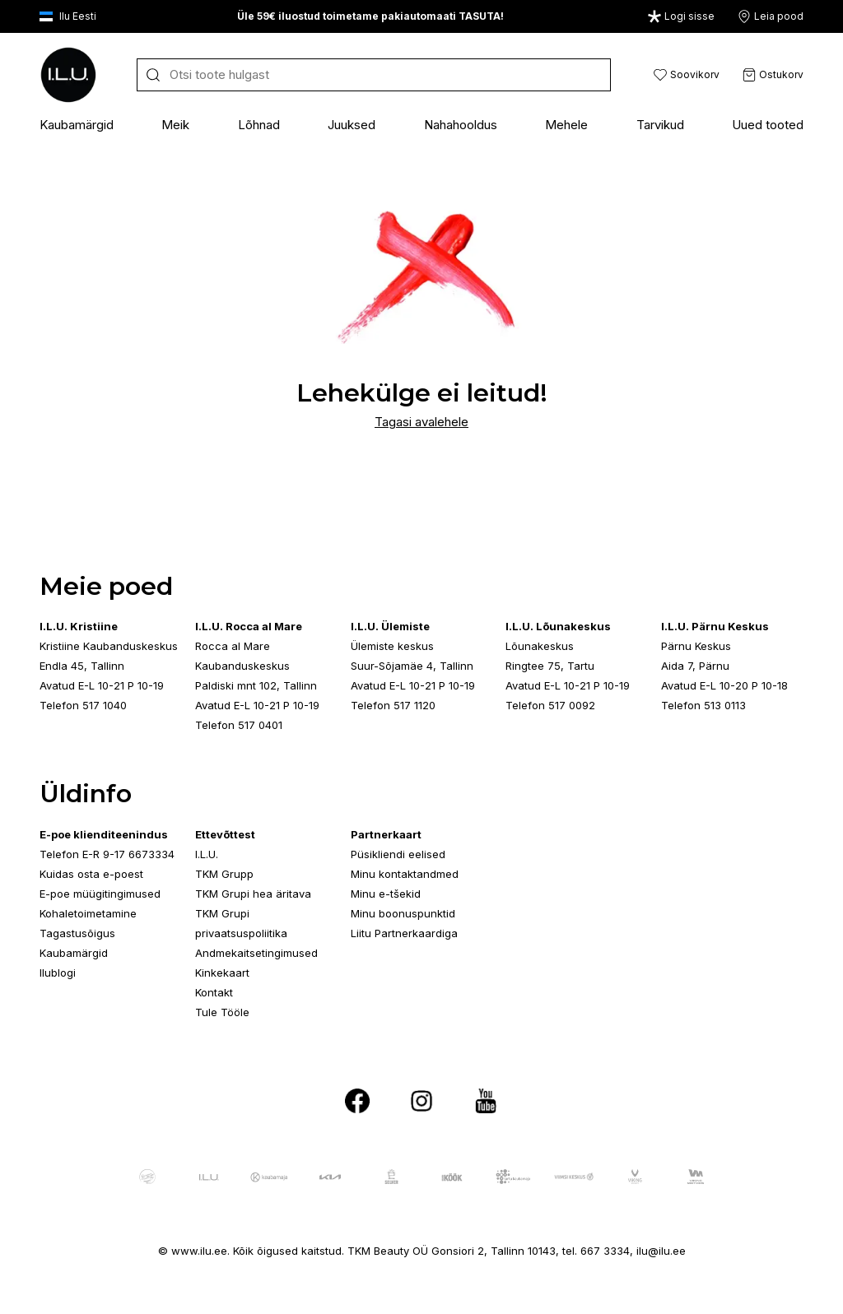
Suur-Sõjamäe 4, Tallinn (412, 665)
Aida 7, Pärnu (695, 665)
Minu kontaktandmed (405, 873)
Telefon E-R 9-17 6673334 (107, 854)
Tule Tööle (222, 1012)
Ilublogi (58, 972)
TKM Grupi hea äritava (253, 893)
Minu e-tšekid (386, 893)
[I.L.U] (68, 75)
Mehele (566, 124)
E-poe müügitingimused (100, 893)
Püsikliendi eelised (398, 854)
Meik (175, 124)
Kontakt (214, 992)
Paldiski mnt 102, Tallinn (256, 685)
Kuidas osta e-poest (91, 873)
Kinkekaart (222, 972)
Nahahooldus (460, 124)
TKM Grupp (224, 873)
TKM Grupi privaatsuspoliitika (241, 923)
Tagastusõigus (77, 933)
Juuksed (351, 124)
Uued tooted (767, 124)
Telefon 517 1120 (393, 705)
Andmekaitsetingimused (256, 952)
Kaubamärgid (77, 124)
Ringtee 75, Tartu (549, 665)
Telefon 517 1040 (83, 705)
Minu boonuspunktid (403, 913)
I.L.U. (206, 854)
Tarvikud (660, 124)
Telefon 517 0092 (550, 705)
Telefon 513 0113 (703, 705)
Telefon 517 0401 (238, 724)
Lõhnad (259, 124)
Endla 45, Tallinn (82, 665)
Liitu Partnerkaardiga (404, 933)
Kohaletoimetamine (88, 913)
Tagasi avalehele (421, 421)
